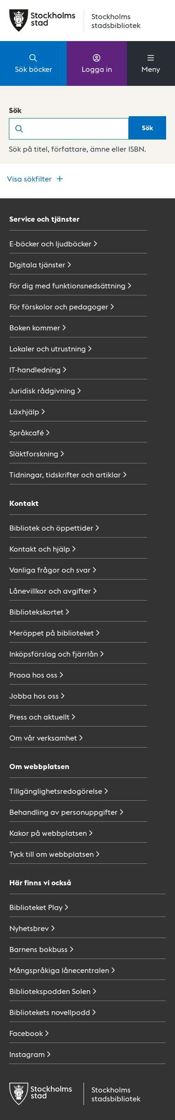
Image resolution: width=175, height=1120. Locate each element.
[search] (79, 129)
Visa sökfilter (36, 178)
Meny (150, 63)
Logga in (97, 63)
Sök (15, 110)
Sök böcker (33, 63)
